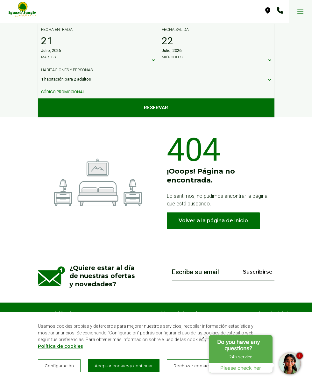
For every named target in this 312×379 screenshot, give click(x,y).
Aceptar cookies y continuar (124, 365)
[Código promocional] (153, 92)
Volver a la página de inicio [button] (213, 221)
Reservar (156, 108)
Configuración (59, 365)
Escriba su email (195, 272)
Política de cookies (60, 346)
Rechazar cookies (192, 365)
